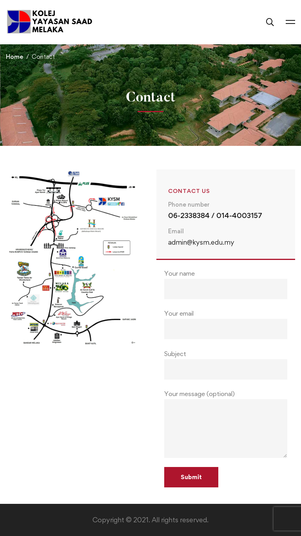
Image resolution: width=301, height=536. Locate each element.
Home (14, 56)
